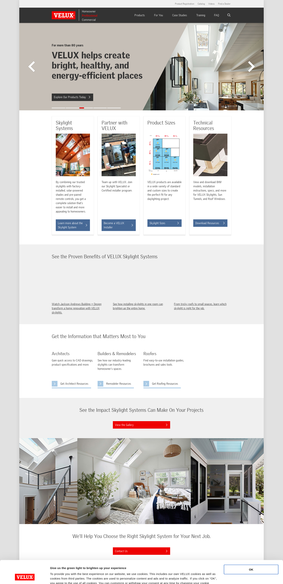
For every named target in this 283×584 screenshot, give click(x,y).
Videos (211, 3)
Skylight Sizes (164, 223)
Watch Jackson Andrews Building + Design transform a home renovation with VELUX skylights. (76, 308)
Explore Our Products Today (72, 97)
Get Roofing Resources (160, 383)
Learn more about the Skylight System (72, 225)
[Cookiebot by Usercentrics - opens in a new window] (24, 576)
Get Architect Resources (70, 383)
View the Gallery (140, 423)
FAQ (216, 15)
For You (158, 15)
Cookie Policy (86, 566)
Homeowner (89, 11)
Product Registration (184, 3)
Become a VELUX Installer (118, 225)
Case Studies (179, 15)
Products (139, 15)
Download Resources (210, 223)
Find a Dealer (224, 3)
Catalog (201, 3)
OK (251, 547)
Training (200, 15)
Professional (89, 15)
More (53, 576)
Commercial (89, 20)
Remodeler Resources (118, 383)
